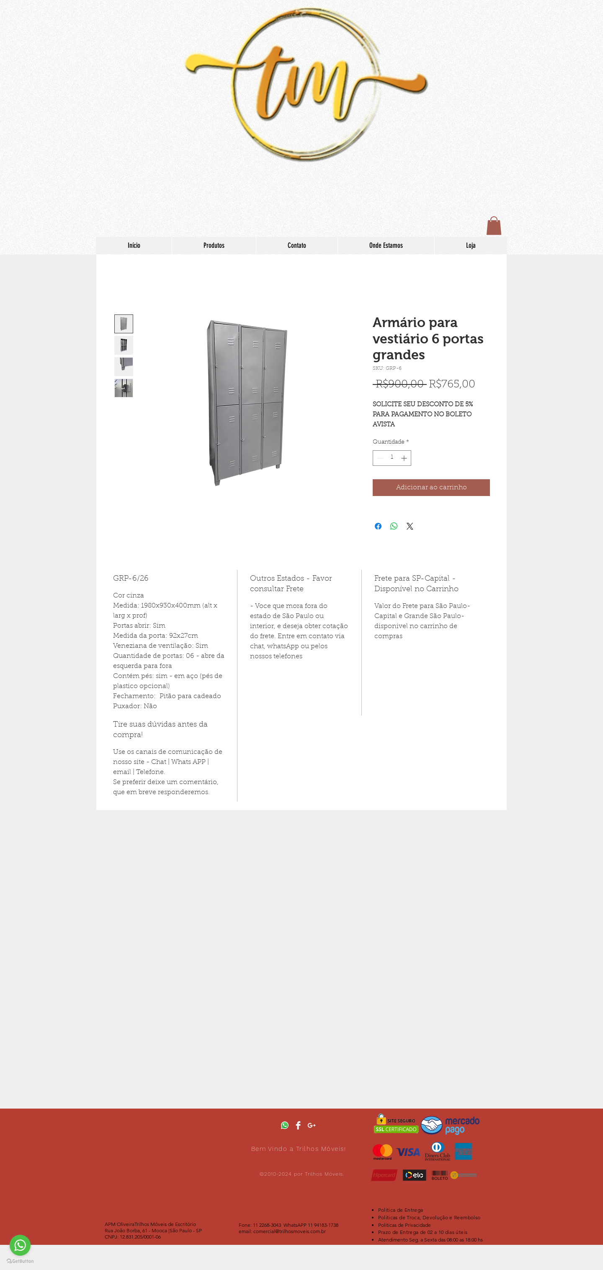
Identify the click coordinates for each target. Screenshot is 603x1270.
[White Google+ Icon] (311, 1125)
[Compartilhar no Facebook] (378, 526)
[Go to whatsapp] (20, 1245)
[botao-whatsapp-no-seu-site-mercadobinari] (285, 1125)
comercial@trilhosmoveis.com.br (289, 1231)
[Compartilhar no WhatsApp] (394, 526)
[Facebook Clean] (298, 1125)
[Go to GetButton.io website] (20, 1261)
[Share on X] (410, 526)
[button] (494, 225)
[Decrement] (379, 458)
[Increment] (404, 458)
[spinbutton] (391, 458)
